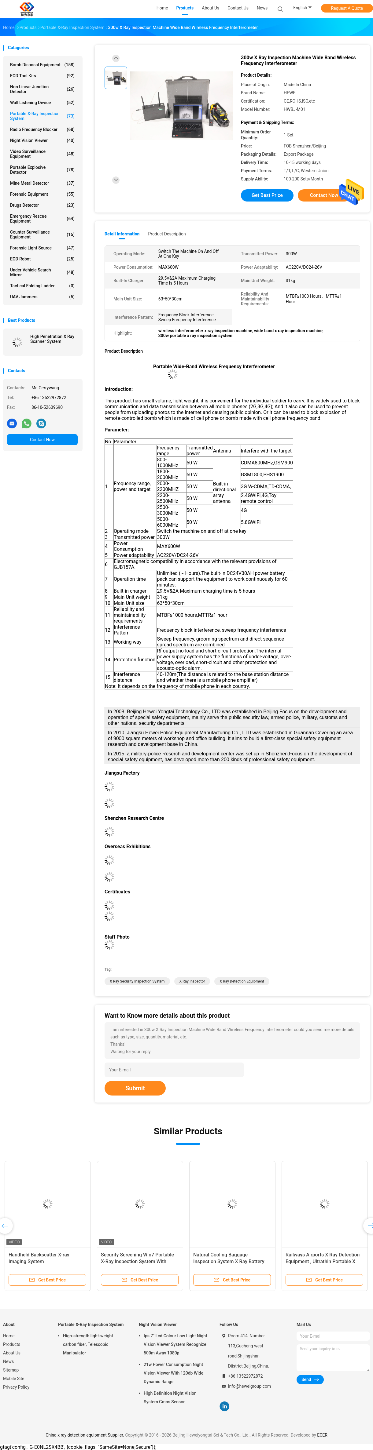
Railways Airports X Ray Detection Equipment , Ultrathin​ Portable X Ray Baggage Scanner (323, 1261)
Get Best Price (267, 195)
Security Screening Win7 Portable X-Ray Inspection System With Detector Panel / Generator (137, 1261)
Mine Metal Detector (42, 183)
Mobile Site (13, 1378)
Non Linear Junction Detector (42, 89)
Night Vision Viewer (42, 140)
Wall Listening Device (42, 103)
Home (9, 1335)
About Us (11, 1352)
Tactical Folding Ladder (42, 286)
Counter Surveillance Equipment (42, 234)
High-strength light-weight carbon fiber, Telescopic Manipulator (88, 1344)
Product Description (167, 233)
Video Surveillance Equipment (42, 154)
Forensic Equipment (42, 194)
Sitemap (11, 1370)
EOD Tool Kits (42, 76)
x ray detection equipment (242, 981)
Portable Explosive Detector (42, 170)
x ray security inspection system (137, 981)
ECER (322, 1435)
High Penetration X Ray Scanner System (52, 339)
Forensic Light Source (42, 248)
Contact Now (42, 439)
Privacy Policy (16, 1387)
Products (11, 1344)
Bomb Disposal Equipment (42, 65)
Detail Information (122, 233)
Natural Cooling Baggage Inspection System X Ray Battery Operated (228, 1261)
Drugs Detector (42, 205)
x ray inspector (192, 981)
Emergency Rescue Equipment (42, 218)
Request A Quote (347, 8)
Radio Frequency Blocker (42, 129)
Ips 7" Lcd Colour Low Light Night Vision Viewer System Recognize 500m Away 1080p (175, 1344)
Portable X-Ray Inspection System (42, 116)
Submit (135, 1088)
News (8, 1361)
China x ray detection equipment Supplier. (85, 1435)
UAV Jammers (42, 297)
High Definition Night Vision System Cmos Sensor (170, 1397)
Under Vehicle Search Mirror (42, 272)
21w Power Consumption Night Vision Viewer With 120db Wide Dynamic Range (173, 1373)
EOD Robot (42, 259)
